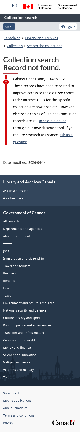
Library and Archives (41, 38)
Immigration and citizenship (23, 258)
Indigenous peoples (17, 362)
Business (9, 273)
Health (8, 288)
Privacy (8, 423)
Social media (12, 393)
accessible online (52, 121)
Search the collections (44, 45)
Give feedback (13, 198)
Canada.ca (12, 38)
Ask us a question (15, 191)
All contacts (11, 221)
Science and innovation (19, 355)
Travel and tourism (16, 266)
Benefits (9, 281)
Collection (15, 45)
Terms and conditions (18, 415)
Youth (7, 377)
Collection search (21, 17)
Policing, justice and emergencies (27, 325)
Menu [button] (9, 27)
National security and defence (24, 310)
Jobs (6, 251)
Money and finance (17, 347)
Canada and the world (19, 340)
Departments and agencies (22, 229)
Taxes (7, 296)
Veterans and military (18, 370)
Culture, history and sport (21, 318)
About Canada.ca (15, 408)
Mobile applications (17, 400)
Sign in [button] (68, 27)
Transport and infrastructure (24, 333)
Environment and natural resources (28, 303)
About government (16, 236)
